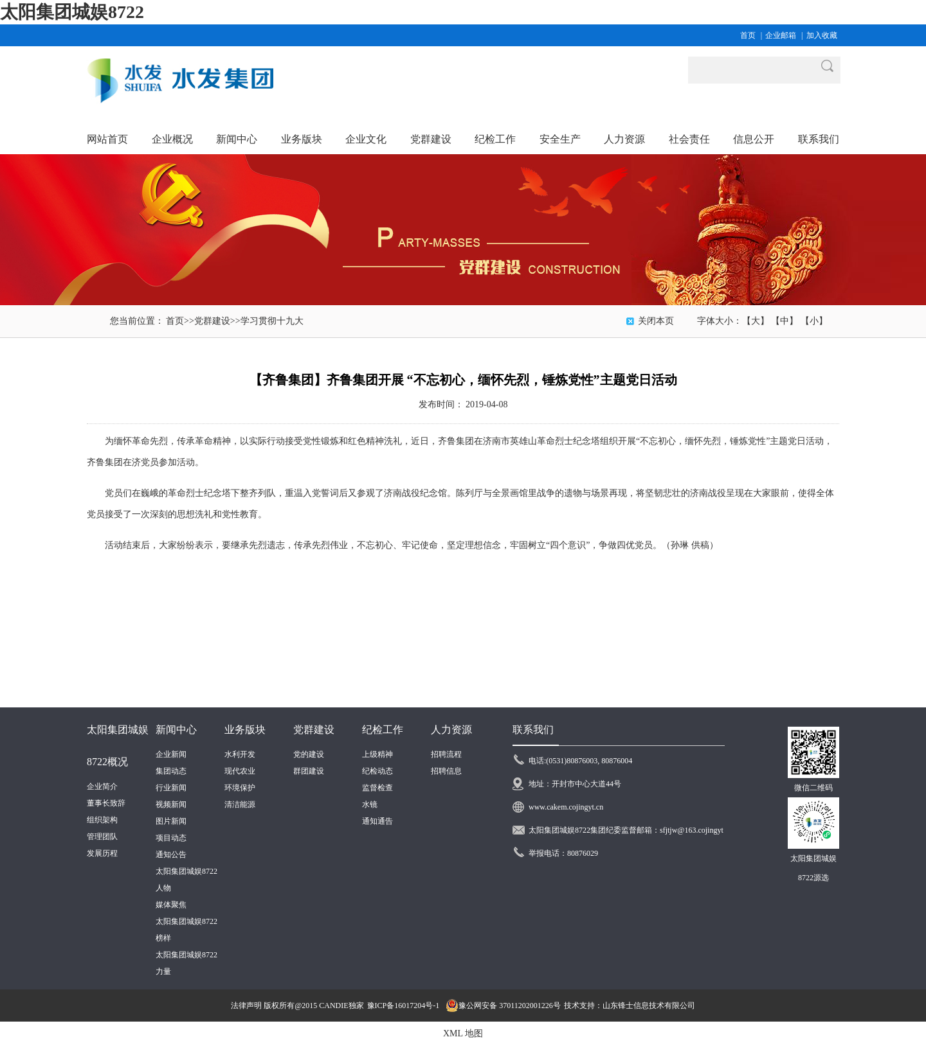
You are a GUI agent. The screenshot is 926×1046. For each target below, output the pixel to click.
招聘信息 (446, 771)
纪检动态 (377, 771)
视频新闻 (171, 804)
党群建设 (212, 321)
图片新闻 (171, 821)
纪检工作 (382, 729)
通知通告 (377, 821)
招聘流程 (446, 754)
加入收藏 (821, 35)
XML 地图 (463, 1033)
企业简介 (102, 786)
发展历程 (102, 853)
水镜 (369, 804)
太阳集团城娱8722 (72, 12)
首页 (748, 35)
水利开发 (239, 754)
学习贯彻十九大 (272, 321)
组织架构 (102, 819)
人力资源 (451, 729)
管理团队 (102, 836)
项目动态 (171, 837)
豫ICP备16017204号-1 (403, 1005)
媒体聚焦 (171, 904)
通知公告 (171, 854)
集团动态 (171, 771)
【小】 (814, 321)
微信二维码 (813, 787)
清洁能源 (239, 804)
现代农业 (239, 771)
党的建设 (308, 754)
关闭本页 (656, 321)
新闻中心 (176, 729)
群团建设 (308, 771)
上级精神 (377, 754)
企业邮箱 (780, 35)
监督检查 (377, 787)
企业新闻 (171, 754)
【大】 (755, 321)
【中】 (784, 321)
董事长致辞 (106, 803)
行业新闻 (171, 787)
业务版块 (245, 729)
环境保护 (239, 787)
